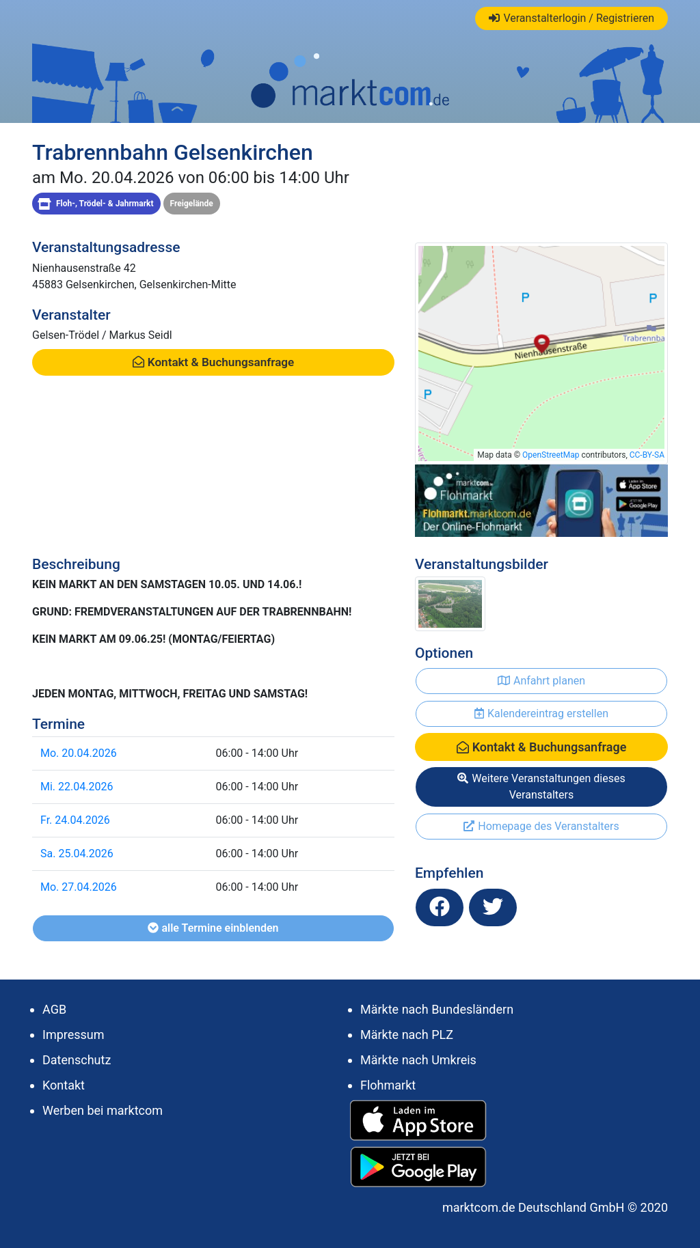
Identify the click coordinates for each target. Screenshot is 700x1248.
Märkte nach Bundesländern (436, 1009)
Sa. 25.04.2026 (76, 853)
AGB (54, 1009)
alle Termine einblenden (213, 927)
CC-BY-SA (647, 455)
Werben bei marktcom (102, 1110)
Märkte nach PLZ (406, 1034)
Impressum (73, 1034)
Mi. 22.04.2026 (76, 786)
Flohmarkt (388, 1085)
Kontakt (63, 1085)
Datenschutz (76, 1060)
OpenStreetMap (550, 455)
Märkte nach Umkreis (418, 1060)
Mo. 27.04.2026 (78, 886)
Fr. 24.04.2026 (75, 820)
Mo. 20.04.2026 (78, 753)
